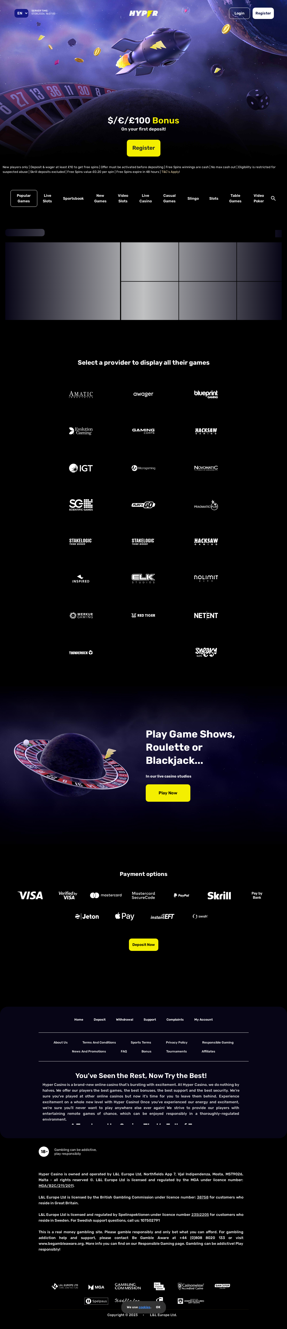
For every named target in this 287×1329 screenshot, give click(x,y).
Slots (213, 198)
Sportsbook (73, 198)
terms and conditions (99, 1042)
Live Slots (47, 198)
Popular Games (24, 198)
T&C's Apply (170, 172)
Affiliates (208, 1051)
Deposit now (143, 944)
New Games (100, 198)
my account (203, 1019)
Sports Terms (141, 1042)
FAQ (124, 1051)
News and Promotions (89, 1051)
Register (263, 13)
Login (239, 13)
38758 (202, 1197)
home (78, 1019)
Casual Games (169, 198)
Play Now (168, 792)
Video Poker (259, 198)
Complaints (175, 1019)
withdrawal (124, 1019)
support (150, 1019)
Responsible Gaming (218, 1042)
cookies (144, 1307)
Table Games (235, 198)
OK (158, 1307)
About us (61, 1042)
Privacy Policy (176, 1042)
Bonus (147, 1051)
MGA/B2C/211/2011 (56, 1185)
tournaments (176, 1051)
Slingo (193, 198)
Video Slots (123, 198)
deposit (100, 1019)
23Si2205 (200, 1214)
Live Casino (145, 198)
